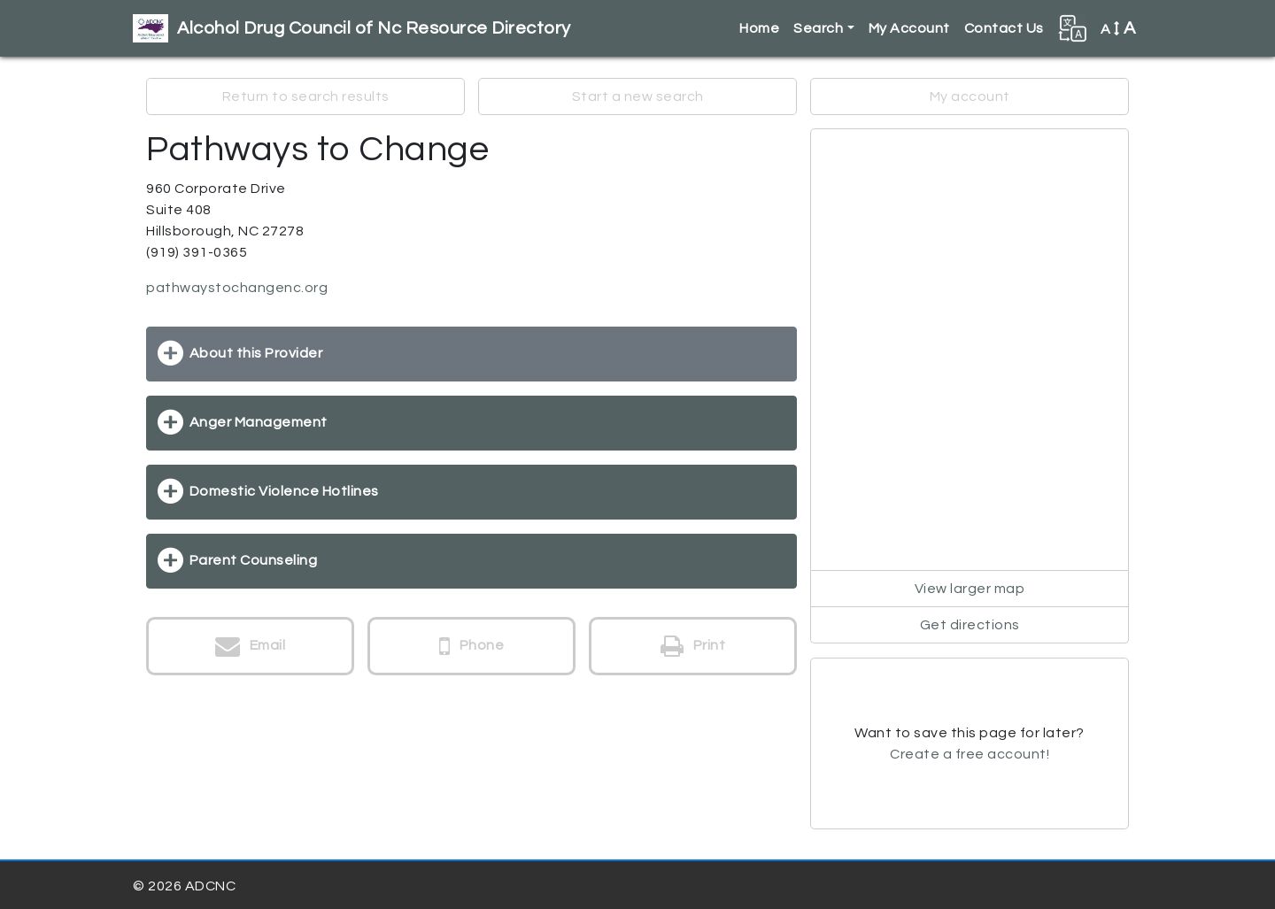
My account (970, 96)
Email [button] (250, 646)
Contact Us (1004, 28)
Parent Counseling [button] (253, 560)
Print (693, 646)
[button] (1072, 28)
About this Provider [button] (256, 353)
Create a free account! (969, 754)
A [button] (1118, 28)
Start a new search (638, 96)
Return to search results (306, 96)
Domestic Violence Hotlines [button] (284, 491)
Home (759, 28)
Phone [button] (472, 646)
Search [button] (818, 28)
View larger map (970, 589)
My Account (909, 28)
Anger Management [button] (258, 422)
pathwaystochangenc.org (237, 288)
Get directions (970, 625)
